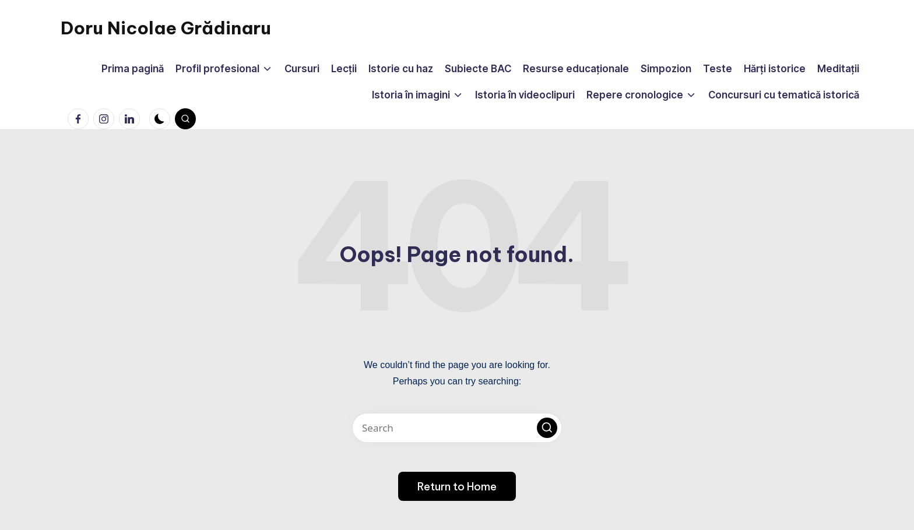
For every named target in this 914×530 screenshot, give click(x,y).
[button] (547, 428)
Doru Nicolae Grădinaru (166, 28)
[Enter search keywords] (457, 428)
